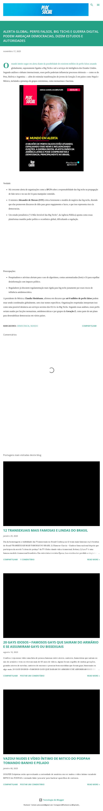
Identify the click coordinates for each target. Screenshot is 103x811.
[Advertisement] (51, 426)
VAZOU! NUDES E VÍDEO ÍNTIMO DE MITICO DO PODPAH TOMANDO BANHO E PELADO (46, 760)
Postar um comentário (32, 675)
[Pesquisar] (91, 4)
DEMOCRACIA (23, 326)
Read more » (93, 559)
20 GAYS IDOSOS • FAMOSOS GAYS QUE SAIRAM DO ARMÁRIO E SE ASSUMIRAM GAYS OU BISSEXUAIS (50, 644)
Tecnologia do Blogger (51, 800)
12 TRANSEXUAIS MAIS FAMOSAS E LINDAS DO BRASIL (45, 530)
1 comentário (27, 559)
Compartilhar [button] (89, 326)
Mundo (34, 326)
